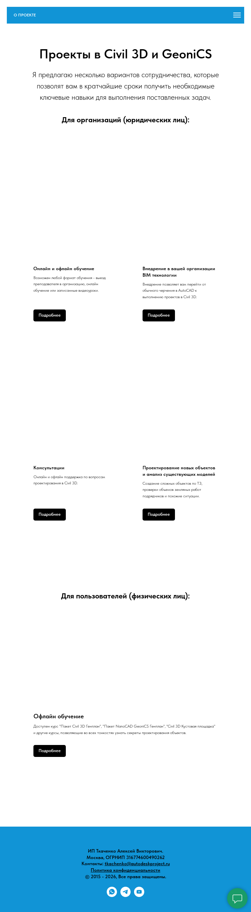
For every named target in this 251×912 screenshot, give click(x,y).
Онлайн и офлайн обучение (63, 268)
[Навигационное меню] (237, 15)
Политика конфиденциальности (125, 870)
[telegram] (125, 895)
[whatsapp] (112, 895)
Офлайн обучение (58, 716)
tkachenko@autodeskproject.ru (137, 863)
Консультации (48, 467)
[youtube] (139, 895)
